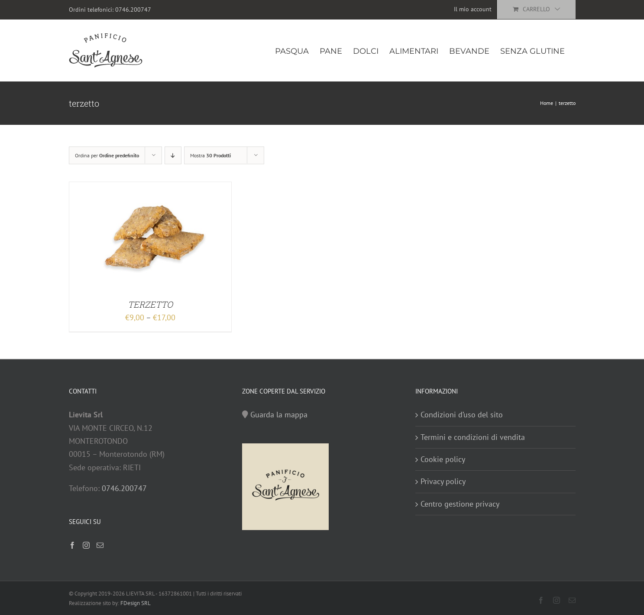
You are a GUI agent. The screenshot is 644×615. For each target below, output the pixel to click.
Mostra (210, 155)
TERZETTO (150, 304)
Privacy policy (443, 481)
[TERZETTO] (150, 188)
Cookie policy (443, 459)
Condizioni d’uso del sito (462, 415)
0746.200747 (133, 9)
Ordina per (107, 155)
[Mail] (100, 545)
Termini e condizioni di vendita (473, 437)
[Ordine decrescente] (173, 155)
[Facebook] (72, 545)
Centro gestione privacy (460, 504)
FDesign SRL (135, 603)
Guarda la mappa (278, 415)
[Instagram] (86, 545)
